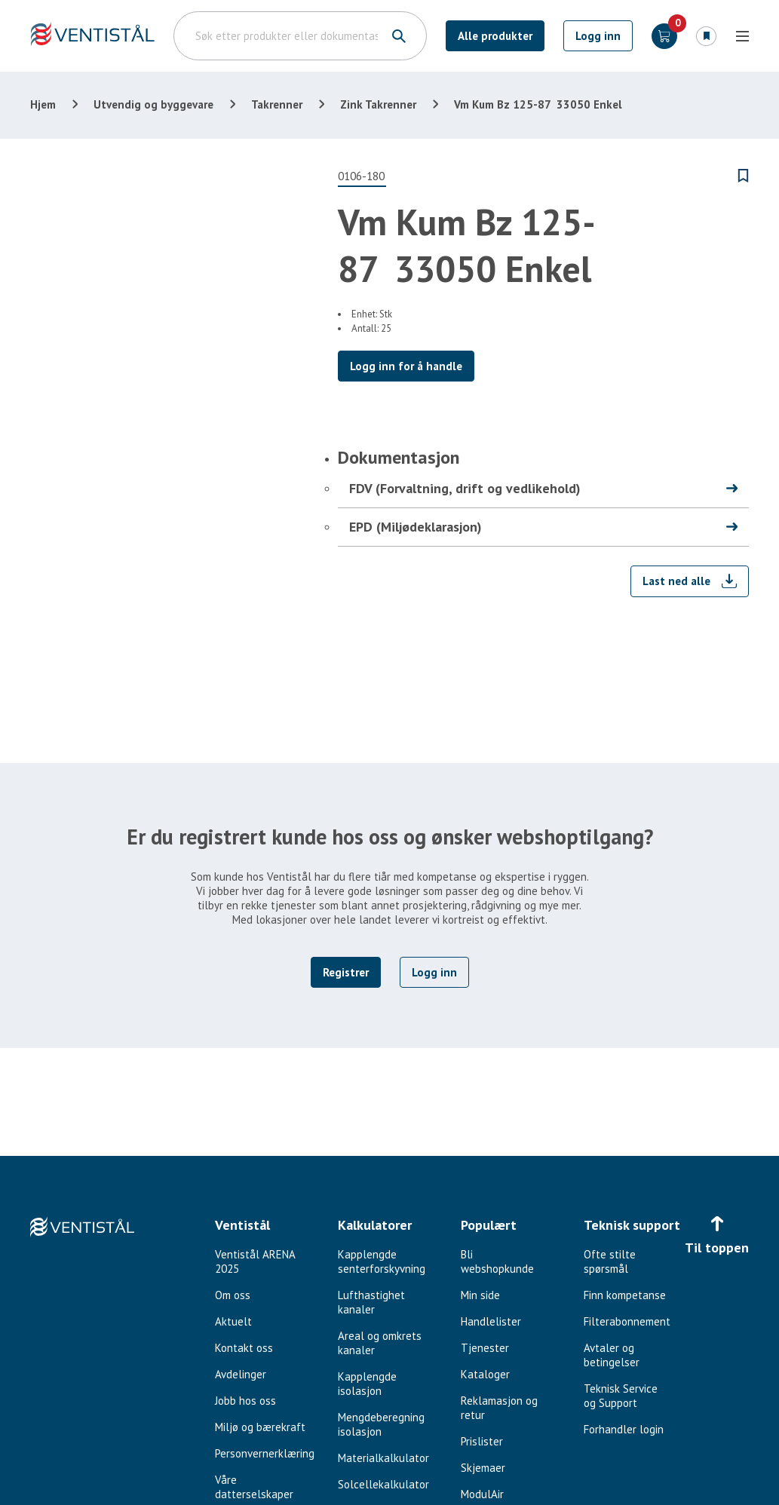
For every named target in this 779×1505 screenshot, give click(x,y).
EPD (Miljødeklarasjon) (415, 526)
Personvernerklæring (264, 1453)
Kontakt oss (244, 1348)
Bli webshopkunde (497, 1261)
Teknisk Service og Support (621, 1395)
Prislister (482, 1441)
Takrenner (276, 104)
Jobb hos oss (245, 1400)
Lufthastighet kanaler (371, 1302)
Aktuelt (233, 1321)
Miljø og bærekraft (260, 1427)
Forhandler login (624, 1429)
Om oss (232, 1295)
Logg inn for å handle (406, 366)
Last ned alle (676, 581)
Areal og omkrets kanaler (380, 1343)
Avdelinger (240, 1374)
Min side (480, 1295)
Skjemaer (483, 1468)
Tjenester (485, 1348)
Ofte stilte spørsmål (610, 1261)
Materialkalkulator (383, 1458)
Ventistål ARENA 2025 (255, 1261)
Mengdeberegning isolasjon (381, 1424)
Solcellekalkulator (383, 1484)
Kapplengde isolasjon (367, 1383)
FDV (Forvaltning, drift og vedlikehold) (465, 488)
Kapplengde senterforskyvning (381, 1261)
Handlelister (491, 1321)
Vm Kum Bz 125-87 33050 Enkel (538, 104)
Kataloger (485, 1374)
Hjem (43, 104)
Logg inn (598, 36)
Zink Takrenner (378, 104)
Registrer (346, 972)
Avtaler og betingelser (611, 1355)
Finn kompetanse (625, 1295)
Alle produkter (495, 36)
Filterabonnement (627, 1321)
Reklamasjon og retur (499, 1407)
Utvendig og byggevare (153, 104)
